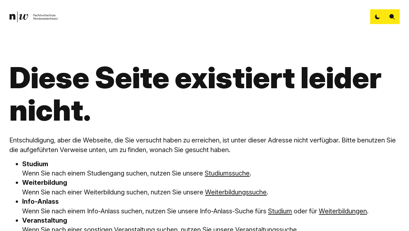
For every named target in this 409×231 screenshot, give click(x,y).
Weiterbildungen (343, 211)
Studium (280, 211)
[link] (33, 16)
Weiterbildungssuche (236, 192)
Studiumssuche (227, 173)
